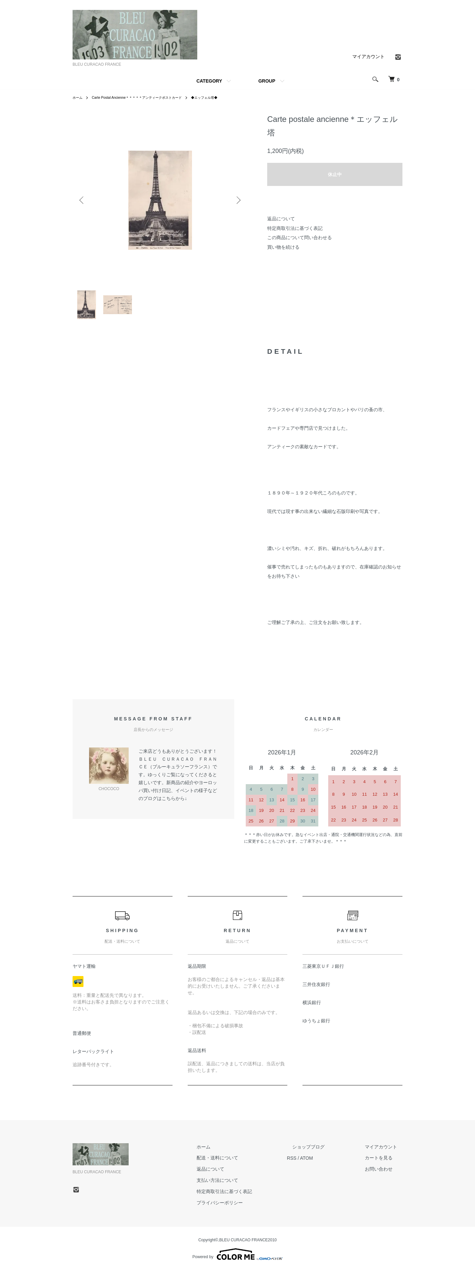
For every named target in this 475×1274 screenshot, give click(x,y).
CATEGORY (209, 81)
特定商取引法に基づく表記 (295, 228)
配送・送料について (244, 1162)
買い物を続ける (283, 247)
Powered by (237, 1258)
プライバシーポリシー (246, 1206)
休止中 (335, 174)
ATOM (327, 1162)
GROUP (266, 81)
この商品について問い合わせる (299, 237)
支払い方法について (244, 1184)
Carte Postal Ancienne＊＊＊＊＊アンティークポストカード (147, 97)
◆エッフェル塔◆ (225, 97)
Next (237, 200)
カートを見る (384, 1162)
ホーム (78, 97)
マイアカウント (368, 56)
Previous (82, 200)
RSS (313, 1162)
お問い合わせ (384, 1173)
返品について (281, 218)
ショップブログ (324, 1150)
